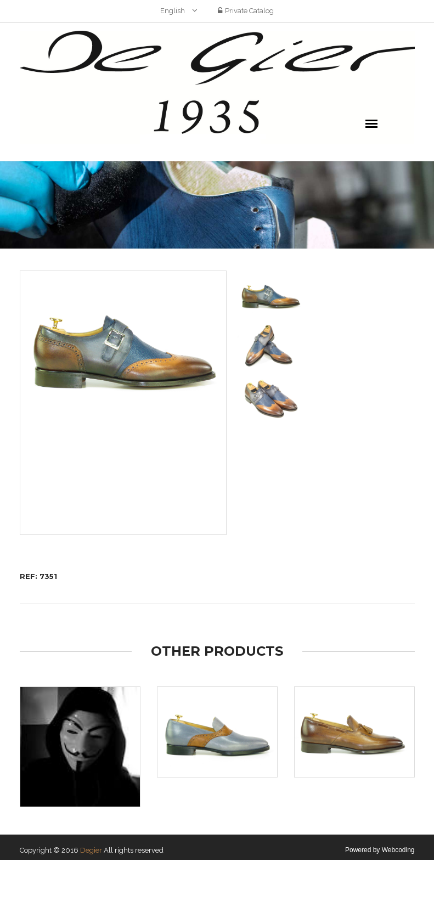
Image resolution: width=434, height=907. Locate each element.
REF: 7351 (38, 576)
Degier (91, 850)
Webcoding (398, 850)
